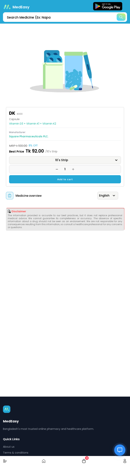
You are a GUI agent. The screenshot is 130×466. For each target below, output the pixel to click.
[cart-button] (84, 461)
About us (8, 447)
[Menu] (5, 461)
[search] (65, 17)
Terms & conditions (15, 452)
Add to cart (65, 179)
